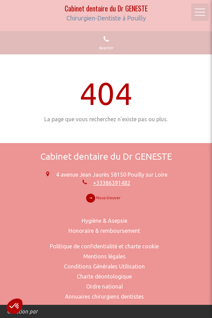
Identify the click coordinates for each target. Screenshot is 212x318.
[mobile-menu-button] (200, 12)
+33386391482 (111, 183)
